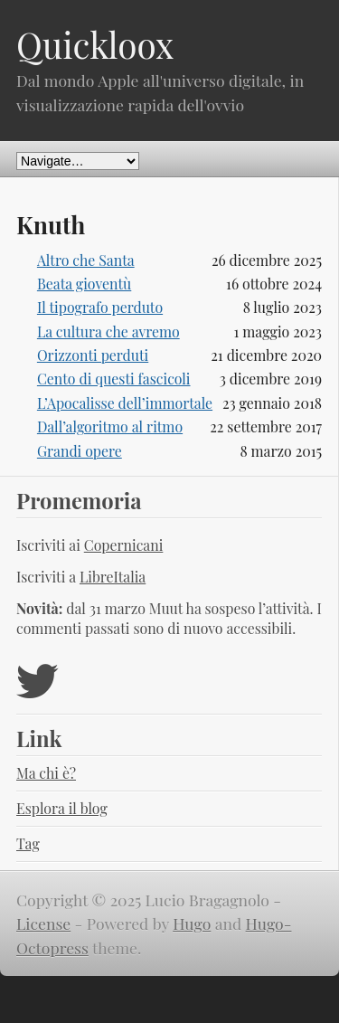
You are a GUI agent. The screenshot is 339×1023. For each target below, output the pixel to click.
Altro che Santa (86, 260)
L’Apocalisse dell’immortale (124, 402)
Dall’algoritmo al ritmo (110, 426)
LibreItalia (113, 576)
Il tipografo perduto (100, 307)
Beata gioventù (84, 283)
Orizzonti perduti (92, 355)
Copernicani (124, 544)
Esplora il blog (62, 808)
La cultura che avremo (108, 331)
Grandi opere (79, 450)
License (43, 923)
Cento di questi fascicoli (114, 378)
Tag (28, 843)
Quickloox (95, 44)
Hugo (192, 923)
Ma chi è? (46, 772)
